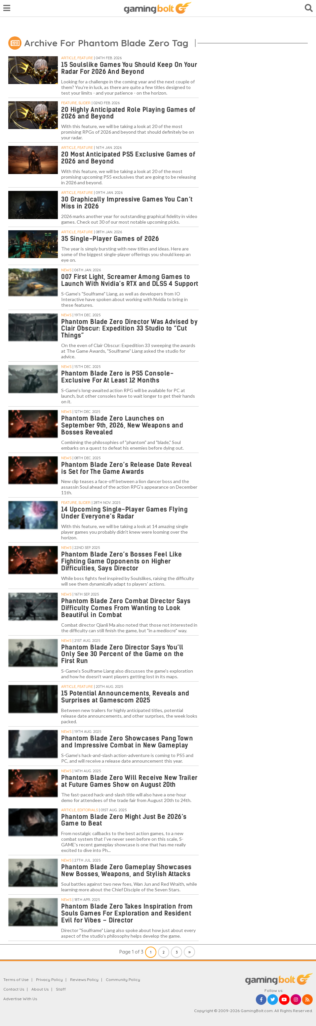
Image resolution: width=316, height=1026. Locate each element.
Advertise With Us (20, 998)
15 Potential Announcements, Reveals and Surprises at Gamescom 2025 (125, 697)
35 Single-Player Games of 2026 (110, 239)
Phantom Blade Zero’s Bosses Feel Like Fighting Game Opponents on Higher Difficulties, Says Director (121, 561)
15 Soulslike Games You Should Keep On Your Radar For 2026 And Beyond (129, 68)
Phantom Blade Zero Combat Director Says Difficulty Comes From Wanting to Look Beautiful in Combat (126, 608)
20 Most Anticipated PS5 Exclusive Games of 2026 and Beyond (128, 158)
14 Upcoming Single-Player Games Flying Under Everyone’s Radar (124, 513)
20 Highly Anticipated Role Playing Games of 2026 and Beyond (128, 113)
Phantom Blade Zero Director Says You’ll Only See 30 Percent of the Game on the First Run (122, 654)
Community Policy (123, 979)
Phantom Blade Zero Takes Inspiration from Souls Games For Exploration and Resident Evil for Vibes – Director (127, 913)
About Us (40, 989)
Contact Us (13, 989)
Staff (61, 989)
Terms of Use (16, 979)
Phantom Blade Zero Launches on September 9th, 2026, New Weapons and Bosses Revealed (122, 425)
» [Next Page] (189, 952)
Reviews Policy (84, 979)
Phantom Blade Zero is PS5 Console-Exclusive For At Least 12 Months (117, 377)
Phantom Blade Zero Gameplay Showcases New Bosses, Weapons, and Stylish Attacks (126, 870)
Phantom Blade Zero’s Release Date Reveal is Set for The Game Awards (126, 468)
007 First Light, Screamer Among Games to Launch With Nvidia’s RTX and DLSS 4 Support (129, 280)
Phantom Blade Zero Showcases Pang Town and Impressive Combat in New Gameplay (127, 742)
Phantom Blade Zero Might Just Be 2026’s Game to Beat (124, 820)
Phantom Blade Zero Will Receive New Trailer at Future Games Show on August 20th (129, 781)
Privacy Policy (49, 979)
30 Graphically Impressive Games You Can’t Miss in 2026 (127, 203)
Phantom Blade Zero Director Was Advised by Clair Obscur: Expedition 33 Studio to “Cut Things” (129, 328)
